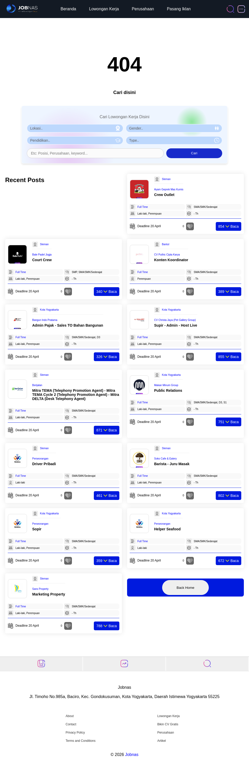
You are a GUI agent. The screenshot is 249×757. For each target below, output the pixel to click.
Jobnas (131, 754)
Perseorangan (40, 458)
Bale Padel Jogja (42, 254)
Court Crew (42, 260)
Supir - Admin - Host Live (175, 325)
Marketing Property (48, 594)
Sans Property (40, 589)
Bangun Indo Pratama (44, 320)
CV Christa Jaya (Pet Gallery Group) (175, 320)
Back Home (185, 588)
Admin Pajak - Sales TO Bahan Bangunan (67, 325)
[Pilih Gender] (174, 128)
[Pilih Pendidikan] (75, 140)
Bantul (165, 244)
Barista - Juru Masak (171, 464)
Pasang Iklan (179, 9)
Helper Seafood (167, 529)
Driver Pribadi (44, 464)
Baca (228, 226)
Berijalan (37, 385)
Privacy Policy (75, 732)
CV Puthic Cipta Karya (167, 254)
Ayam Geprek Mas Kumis (168, 189)
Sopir (37, 529)
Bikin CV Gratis (167, 724)
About (69, 716)
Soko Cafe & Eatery (165, 458)
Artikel (161, 741)
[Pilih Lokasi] (75, 128)
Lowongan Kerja (104, 9)
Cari (194, 153)
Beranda (68, 9)
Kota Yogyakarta (49, 309)
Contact (70, 724)
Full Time (142, 207)
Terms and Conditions (80, 741)
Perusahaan (143, 9)
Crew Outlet (164, 195)
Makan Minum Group (166, 385)
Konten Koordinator (171, 260)
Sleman (166, 179)
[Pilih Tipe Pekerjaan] (174, 140)
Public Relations (168, 390)
